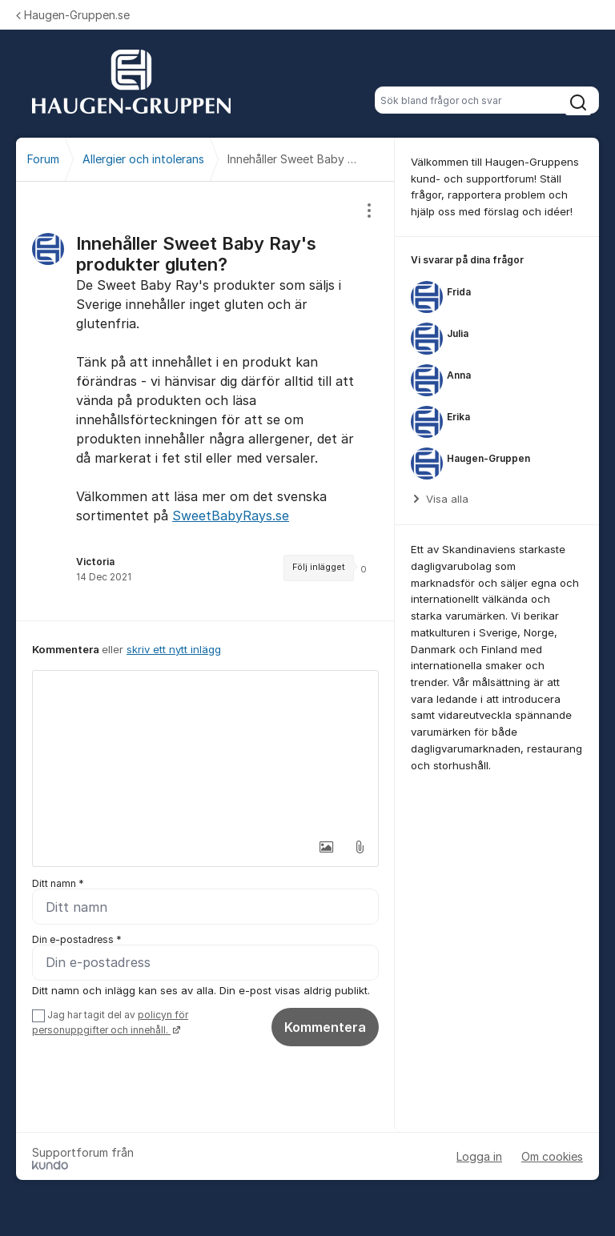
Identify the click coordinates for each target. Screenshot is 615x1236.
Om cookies (552, 1156)
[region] (205, 401)
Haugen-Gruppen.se (73, 15)
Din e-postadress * (77, 939)
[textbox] (205, 751)
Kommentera (325, 1027)
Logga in (479, 1156)
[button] (326, 847)
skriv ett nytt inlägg (174, 649)
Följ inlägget (318, 567)
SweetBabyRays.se (230, 516)
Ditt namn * (58, 883)
